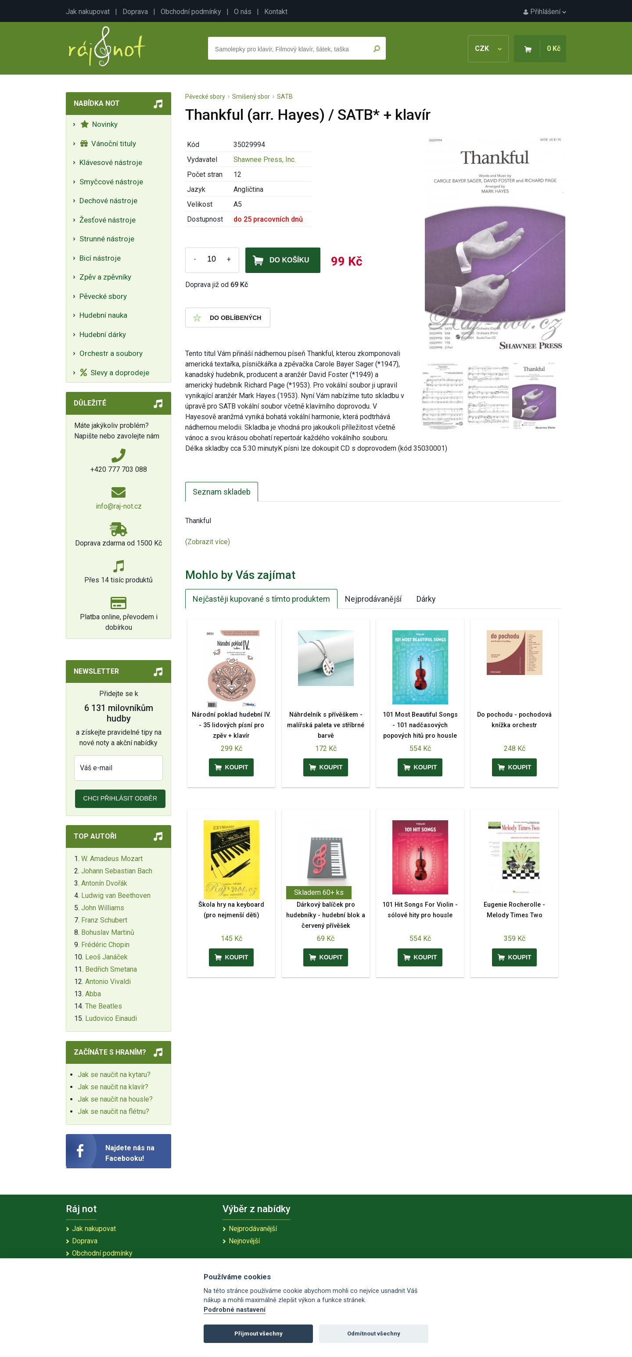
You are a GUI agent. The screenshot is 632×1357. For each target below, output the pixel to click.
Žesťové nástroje (107, 219)
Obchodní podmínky (191, 11)
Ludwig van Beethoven (116, 895)
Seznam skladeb (222, 491)
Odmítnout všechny (373, 1333)
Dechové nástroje (108, 200)
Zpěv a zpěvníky (105, 277)
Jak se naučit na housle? (115, 1099)
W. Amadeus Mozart (112, 858)
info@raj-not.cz (119, 506)
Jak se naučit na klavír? (113, 1087)
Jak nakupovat (88, 11)
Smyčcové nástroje (111, 181)
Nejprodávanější (373, 598)
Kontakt (275, 11)
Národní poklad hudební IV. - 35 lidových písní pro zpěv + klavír (231, 725)
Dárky (426, 598)
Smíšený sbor (251, 96)
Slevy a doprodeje (114, 372)
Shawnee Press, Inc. (264, 159)
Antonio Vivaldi (108, 981)
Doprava (135, 11)
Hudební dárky (102, 334)
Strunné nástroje (106, 238)
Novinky (99, 124)
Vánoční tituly (108, 143)
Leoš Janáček (106, 957)
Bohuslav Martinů (107, 932)
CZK (488, 48)
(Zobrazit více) (207, 542)
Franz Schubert (104, 920)
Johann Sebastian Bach (116, 871)
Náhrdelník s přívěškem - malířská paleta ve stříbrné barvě (325, 725)
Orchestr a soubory (111, 353)
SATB (285, 96)
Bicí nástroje (100, 258)
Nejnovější (244, 1241)
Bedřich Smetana (111, 969)
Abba (93, 994)
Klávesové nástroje (110, 162)
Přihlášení (544, 11)
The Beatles (103, 1006)
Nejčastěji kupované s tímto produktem (261, 598)
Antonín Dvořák (104, 883)
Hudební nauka (103, 315)
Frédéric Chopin (105, 945)
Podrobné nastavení (235, 1310)
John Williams (102, 908)
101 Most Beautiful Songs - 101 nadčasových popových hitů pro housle (420, 725)
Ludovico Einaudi (111, 1018)
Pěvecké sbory (103, 296)
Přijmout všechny (258, 1333)
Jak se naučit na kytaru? (114, 1074)
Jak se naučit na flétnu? (113, 1111)
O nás (242, 11)
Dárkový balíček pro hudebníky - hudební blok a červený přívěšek (325, 915)
